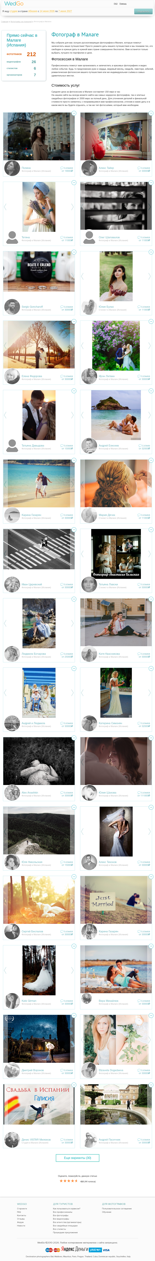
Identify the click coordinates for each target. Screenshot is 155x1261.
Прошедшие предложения (65, 1232)
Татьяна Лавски (108, 584)
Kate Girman (29, 1001)
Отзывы (21, 1219)
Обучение (106, 1212)
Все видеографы (61, 1219)
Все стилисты (59, 1229)
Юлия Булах (106, 307)
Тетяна (26, 237)
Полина (26, 168)
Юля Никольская (32, 862)
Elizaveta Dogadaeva (111, 1070)
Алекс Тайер (106, 168)
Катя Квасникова (109, 654)
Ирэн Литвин (107, 376)
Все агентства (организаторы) (67, 1222)
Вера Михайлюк (108, 1001)
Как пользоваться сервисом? (66, 1208)
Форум (20, 1222)
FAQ (115, 4)
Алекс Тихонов (108, 862)
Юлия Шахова (107, 793)
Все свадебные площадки (65, 1225)
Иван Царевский (32, 584)
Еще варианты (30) (77, 1158)
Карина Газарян (31, 515)
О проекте (22, 1208)
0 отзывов (68, 168)
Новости (21, 1225)
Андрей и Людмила (33, 723)
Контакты (21, 1215)
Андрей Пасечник (109, 1140)
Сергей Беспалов (32, 931)
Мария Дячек (107, 515)
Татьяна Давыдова (33, 446)
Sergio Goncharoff (32, 307)
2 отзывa (146, 445)
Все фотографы (60, 1215)
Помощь (123, 4)
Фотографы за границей (21, 21)
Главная (4, 21)
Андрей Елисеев (109, 446)
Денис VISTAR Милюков (36, 1140)
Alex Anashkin (30, 793)
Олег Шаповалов (109, 237)
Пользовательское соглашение (117, 1208)
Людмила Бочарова (34, 654)
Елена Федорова (32, 376)
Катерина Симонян (110, 723)
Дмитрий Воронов (33, 1070)
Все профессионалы (62, 1212)
